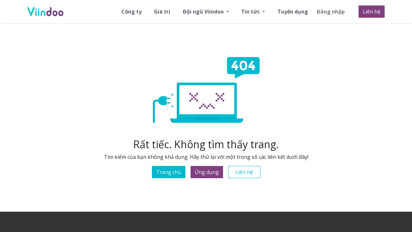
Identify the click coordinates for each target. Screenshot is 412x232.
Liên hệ (371, 11)
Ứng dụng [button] (207, 172)
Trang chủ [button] (168, 172)
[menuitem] (131, 11)
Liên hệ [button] (244, 172)
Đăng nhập (331, 11)
